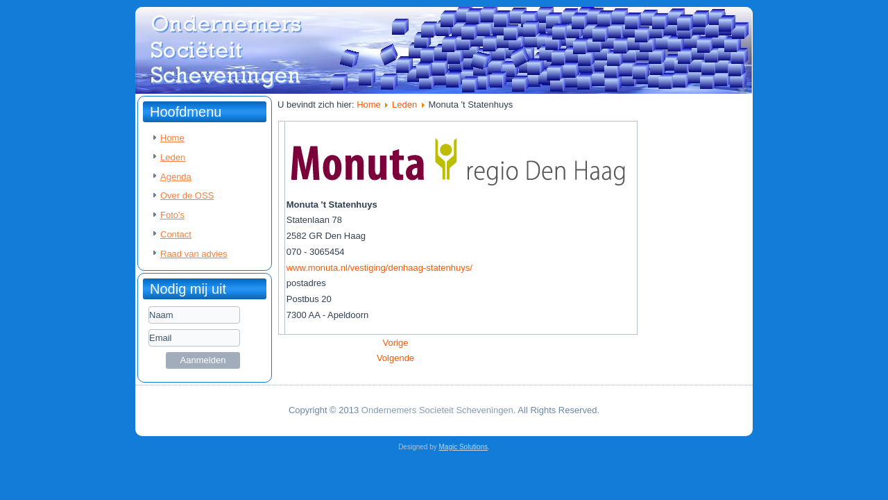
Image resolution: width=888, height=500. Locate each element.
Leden (172, 157)
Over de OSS (187, 195)
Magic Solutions (463, 447)
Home (172, 138)
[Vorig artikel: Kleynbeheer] (396, 343)
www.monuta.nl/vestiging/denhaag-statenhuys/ (379, 267)
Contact (175, 234)
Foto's (172, 215)
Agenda (175, 177)
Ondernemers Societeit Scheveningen (437, 410)
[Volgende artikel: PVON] (395, 358)
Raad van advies (194, 254)
